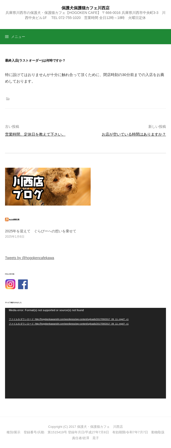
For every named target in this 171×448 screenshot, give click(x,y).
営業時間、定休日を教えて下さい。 (35, 134)
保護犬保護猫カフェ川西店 (85, 8)
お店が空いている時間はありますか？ (134, 134)
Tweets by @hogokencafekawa (29, 258)
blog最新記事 (14, 219)
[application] (85, 353)
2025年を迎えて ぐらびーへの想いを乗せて (40, 231)
